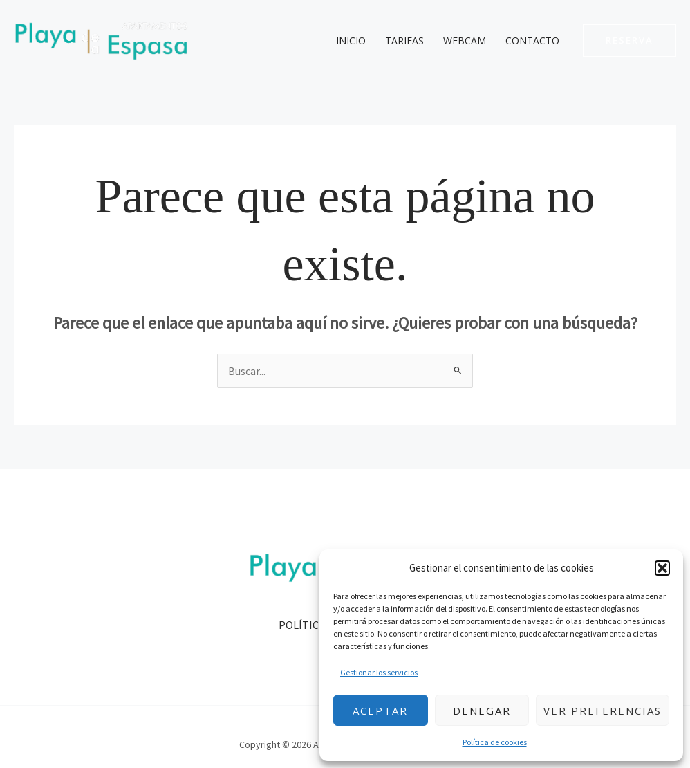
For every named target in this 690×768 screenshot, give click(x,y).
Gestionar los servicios (379, 672)
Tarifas (404, 40)
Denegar (482, 710)
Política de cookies (495, 742)
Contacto (532, 40)
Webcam (464, 40)
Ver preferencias (602, 710)
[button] (662, 568)
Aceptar (380, 710)
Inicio (351, 40)
